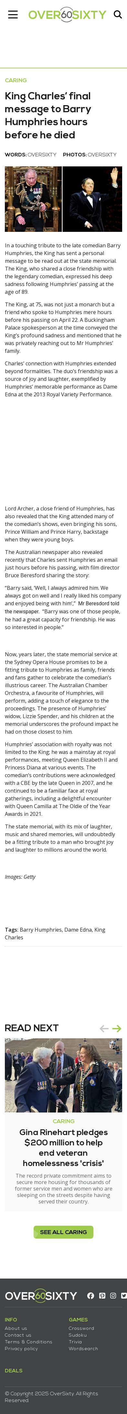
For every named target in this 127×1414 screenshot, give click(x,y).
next (117, 1028)
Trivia (75, 1342)
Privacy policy (21, 1349)
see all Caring (63, 1233)
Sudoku (78, 1335)
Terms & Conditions (29, 1342)
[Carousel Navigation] (110, 1028)
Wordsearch (83, 1349)
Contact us (18, 1335)
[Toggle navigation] (13, 14)
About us (16, 1328)
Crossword (81, 1328)
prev (104, 1028)
